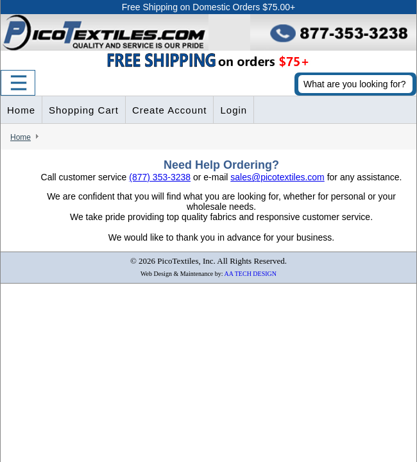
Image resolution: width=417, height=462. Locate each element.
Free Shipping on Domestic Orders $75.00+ (208, 7)
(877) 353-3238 (160, 177)
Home (21, 110)
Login (233, 110)
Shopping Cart (84, 110)
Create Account (169, 110)
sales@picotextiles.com (277, 177)
